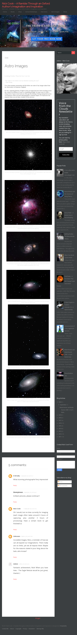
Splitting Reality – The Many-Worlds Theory (69, 236)
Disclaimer (32, 630)
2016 (60, 423)
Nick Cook (17, 509)
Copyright (18, 630)
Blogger (38, 619)
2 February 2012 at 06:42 (29, 492)
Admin (16, 565)
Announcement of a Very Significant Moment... (69, 328)
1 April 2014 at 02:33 (24, 565)
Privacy (25, 630)
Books (13, 12)
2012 (60, 434)
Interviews (44, 12)
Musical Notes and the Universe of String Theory (69, 194)
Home (5, 12)
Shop (20, 12)
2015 (60, 426)
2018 (60, 418)
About (65, 12)
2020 (60, 402)
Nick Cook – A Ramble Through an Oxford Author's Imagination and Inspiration (26, 5)
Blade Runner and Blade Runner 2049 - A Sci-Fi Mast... (66, 410)
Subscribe (65, 155)
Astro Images (55, 12)
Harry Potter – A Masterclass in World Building (68, 215)
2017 (60, 420)
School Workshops (31, 12)
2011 (60, 437)
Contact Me (5, 630)
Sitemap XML (40, 630)
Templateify (63, 627)
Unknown (17, 537)
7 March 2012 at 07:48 (27, 537)
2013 (60, 431)
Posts (60, 482)
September (63, 405)
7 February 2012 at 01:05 (30, 509)
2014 (60, 428)
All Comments (62, 485)
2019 (60, 415)
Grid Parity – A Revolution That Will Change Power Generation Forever (66, 281)
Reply (15, 502)
